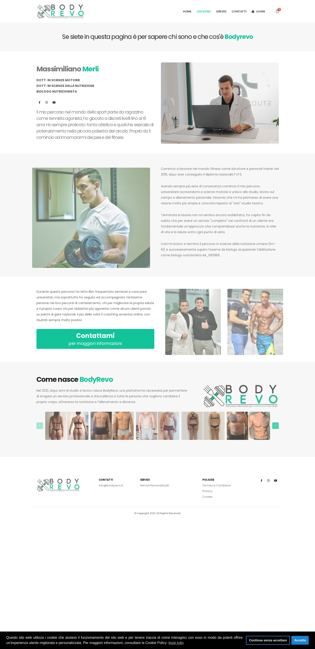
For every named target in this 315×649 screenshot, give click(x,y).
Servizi (221, 11)
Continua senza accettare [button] (268, 640)
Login (258, 11)
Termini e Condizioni (216, 485)
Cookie (207, 497)
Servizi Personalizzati (154, 485)
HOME (187, 11)
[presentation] (39, 425)
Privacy (207, 491)
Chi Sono (204, 11)
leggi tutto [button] (176, 643)
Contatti (239, 11)
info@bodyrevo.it (111, 485)
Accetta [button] (300, 640)
